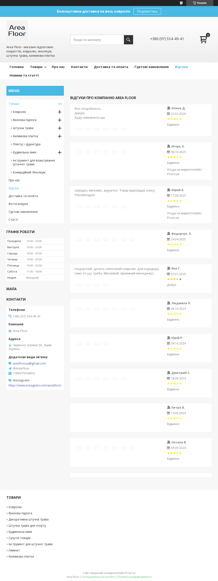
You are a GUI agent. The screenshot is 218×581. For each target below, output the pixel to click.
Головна (17, 67)
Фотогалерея (18, 204)
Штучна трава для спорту (27, 525)
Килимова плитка (25, 136)
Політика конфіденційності (135, 577)
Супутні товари (19, 538)
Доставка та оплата (111, 67)
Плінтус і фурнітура (26, 144)
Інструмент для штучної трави (31, 544)
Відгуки (181, 67)
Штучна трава (23, 128)
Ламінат (14, 550)
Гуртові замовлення (152, 67)
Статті (13, 220)
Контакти (79, 67)
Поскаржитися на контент (98, 577)
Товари (36, 67)
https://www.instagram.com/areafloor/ (35, 385)
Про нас (58, 67)
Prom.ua (130, 573)
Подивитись (147, 11)
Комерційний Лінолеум (29, 172)
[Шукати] (128, 39)
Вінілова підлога (24, 120)
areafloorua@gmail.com (29, 363)
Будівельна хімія (24, 152)
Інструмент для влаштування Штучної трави (34, 162)
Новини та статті (24, 75)
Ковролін (19, 112)
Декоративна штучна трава (29, 519)
